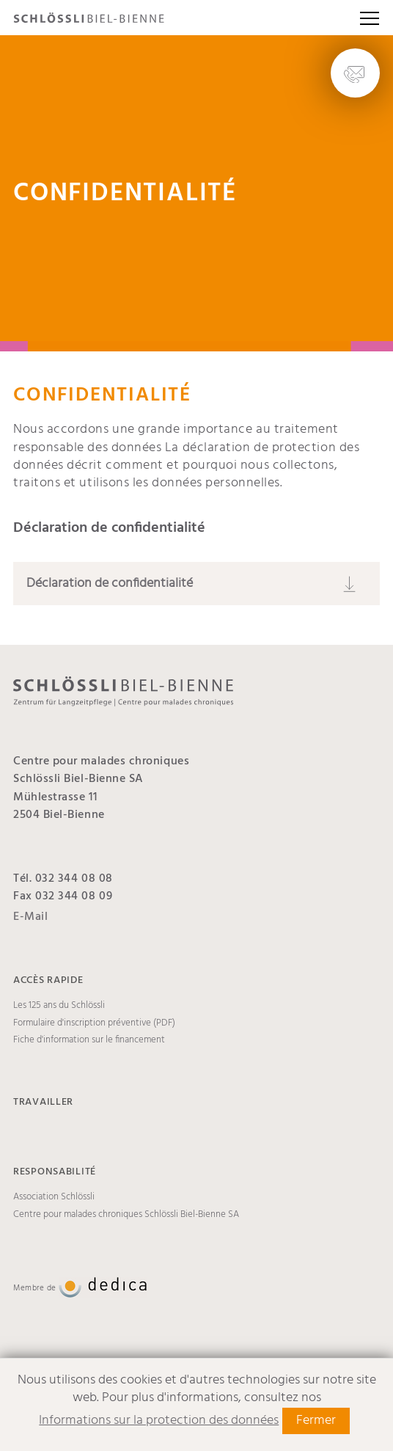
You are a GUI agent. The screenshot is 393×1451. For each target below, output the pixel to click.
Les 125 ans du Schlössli (59, 1005)
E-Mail (30, 916)
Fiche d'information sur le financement (89, 1040)
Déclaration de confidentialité (109, 583)
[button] (369, 17)
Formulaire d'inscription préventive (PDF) (94, 1023)
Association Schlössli (54, 1197)
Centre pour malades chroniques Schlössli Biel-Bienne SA (126, 1214)
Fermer (316, 1420)
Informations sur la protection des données (159, 1420)
